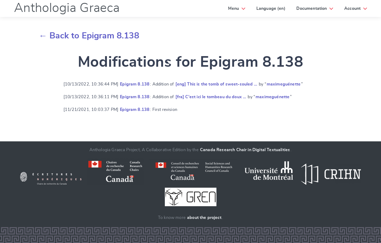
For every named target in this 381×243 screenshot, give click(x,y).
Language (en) (270, 8)
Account (352, 8)
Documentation (311, 8)
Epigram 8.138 (134, 84)
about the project (204, 217)
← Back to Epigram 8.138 (89, 36)
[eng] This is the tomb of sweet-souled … (216, 84)
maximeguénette (284, 84)
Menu (233, 8)
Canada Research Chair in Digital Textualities (245, 150)
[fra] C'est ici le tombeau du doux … (210, 97)
